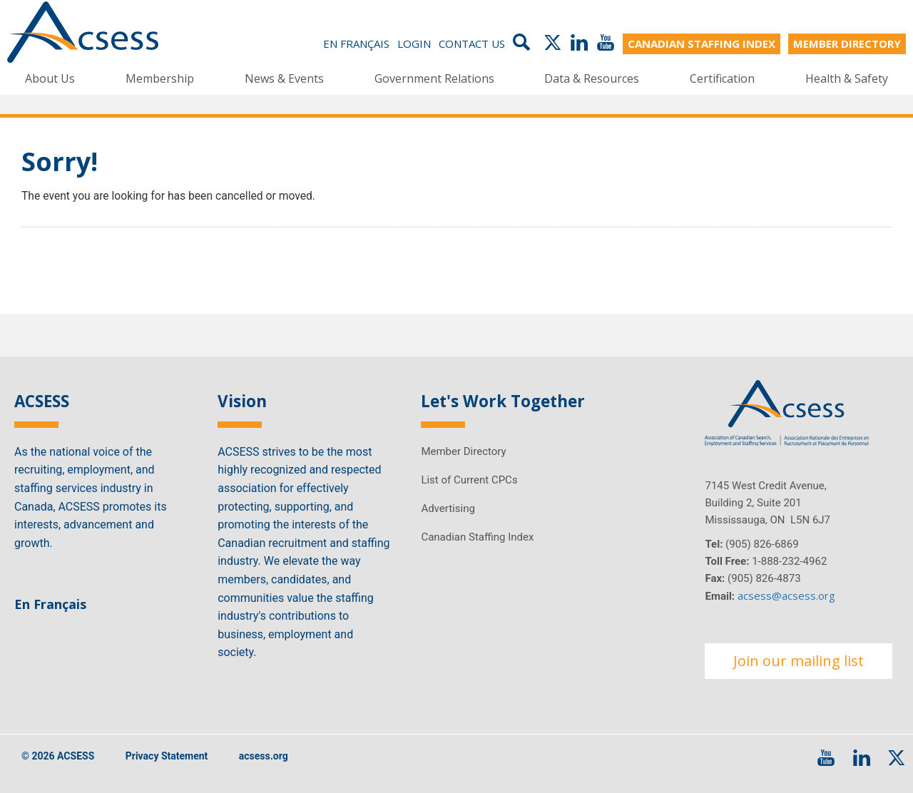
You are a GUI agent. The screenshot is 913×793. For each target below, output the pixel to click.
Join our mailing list (798, 660)
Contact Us (472, 44)
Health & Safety (846, 78)
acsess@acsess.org (786, 595)
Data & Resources (591, 78)
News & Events (284, 78)
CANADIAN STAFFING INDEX (701, 44)
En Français (356, 44)
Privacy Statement (167, 756)
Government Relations (434, 78)
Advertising (447, 508)
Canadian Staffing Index (477, 537)
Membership (160, 78)
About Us (50, 78)
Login (414, 44)
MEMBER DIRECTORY (847, 44)
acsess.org (263, 756)
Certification (722, 78)
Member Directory (463, 451)
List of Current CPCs (469, 480)
